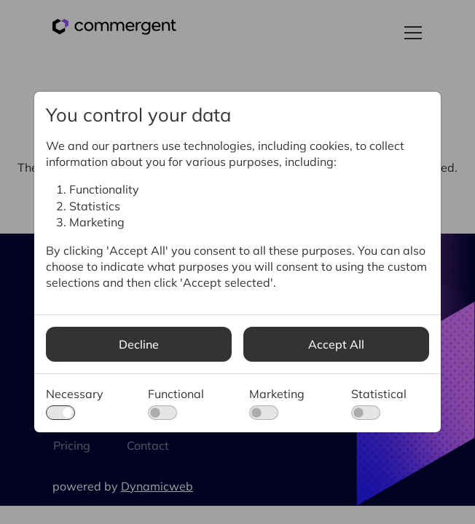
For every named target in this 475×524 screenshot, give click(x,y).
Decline (139, 344)
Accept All (336, 344)
